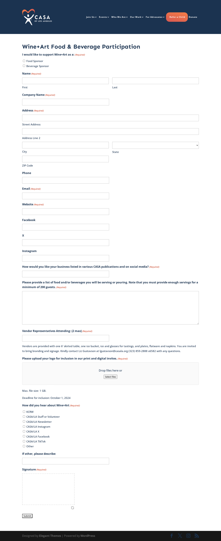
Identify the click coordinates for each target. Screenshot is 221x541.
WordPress (87, 536)
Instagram (29, 251)
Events (103, 17)
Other (30, 446)
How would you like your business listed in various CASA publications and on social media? (90, 267)
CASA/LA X (32, 431)
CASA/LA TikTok (36, 441)
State (115, 152)
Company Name (38, 95)
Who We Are (118, 17)
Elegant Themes (50, 536)
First (25, 87)
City (24, 151)
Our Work (135, 17)
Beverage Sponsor (37, 66)
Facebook (28, 220)
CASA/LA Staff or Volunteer (43, 416)
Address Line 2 (31, 138)
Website (33, 204)
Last (114, 87)
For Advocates (154, 17)
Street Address (31, 124)
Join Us (90, 17)
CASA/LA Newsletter (39, 421)
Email (31, 189)
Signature (34, 469)
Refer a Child (177, 17)
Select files (110, 376)
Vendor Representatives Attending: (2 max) (57, 331)
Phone (26, 173)
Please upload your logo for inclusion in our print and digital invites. (75, 358)
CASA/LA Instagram (38, 426)
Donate (193, 17)
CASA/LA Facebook (38, 436)
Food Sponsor (34, 61)
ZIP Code (27, 165)
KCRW (30, 412)
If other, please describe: (39, 454)
